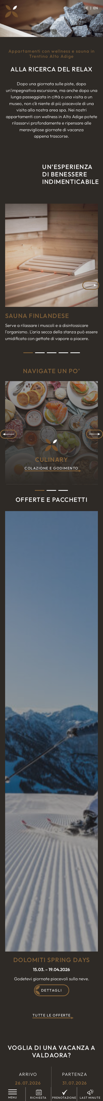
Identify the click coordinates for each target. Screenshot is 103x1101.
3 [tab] (51, 352)
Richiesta (38, 1097)
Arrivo (28, 1078)
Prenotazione (64, 1097)
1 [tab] (28, 352)
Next (90, 285)
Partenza (75, 1078)
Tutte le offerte (51, 1015)
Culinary (51, 463)
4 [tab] (63, 352)
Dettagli (51, 990)
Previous (8, 434)
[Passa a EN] (95, 8)
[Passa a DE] (87, 8)
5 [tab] (75, 352)
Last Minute (90, 1097)
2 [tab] (40, 352)
